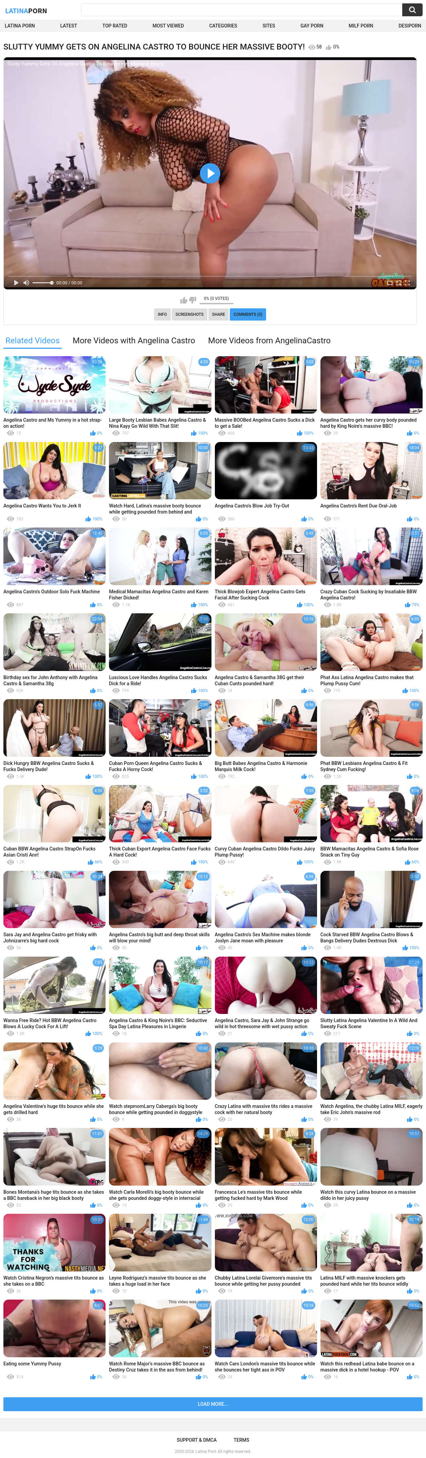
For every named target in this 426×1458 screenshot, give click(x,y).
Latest (68, 25)
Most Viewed (168, 25)
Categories (223, 25)
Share (218, 314)
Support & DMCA (197, 1440)
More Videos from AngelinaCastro (269, 340)
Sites (268, 25)
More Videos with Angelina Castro (134, 340)
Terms (241, 1440)
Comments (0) (248, 314)
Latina (26, 10)
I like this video (183, 300)
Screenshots (189, 314)
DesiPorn (410, 25)
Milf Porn (361, 25)
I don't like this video (192, 300)
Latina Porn (20, 25)
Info (162, 314)
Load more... (213, 1404)
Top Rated (115, 25)
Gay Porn (311, 25)
